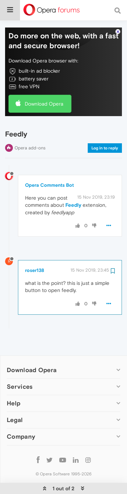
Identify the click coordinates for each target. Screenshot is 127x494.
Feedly (73, 192)
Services (20, 374)
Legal (15, 407)
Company (21, 423)
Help (13, 390)
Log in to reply (104, 135)
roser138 (34, 257)
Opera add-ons (30, 135)
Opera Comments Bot (49, 172)
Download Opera (44, 91)
